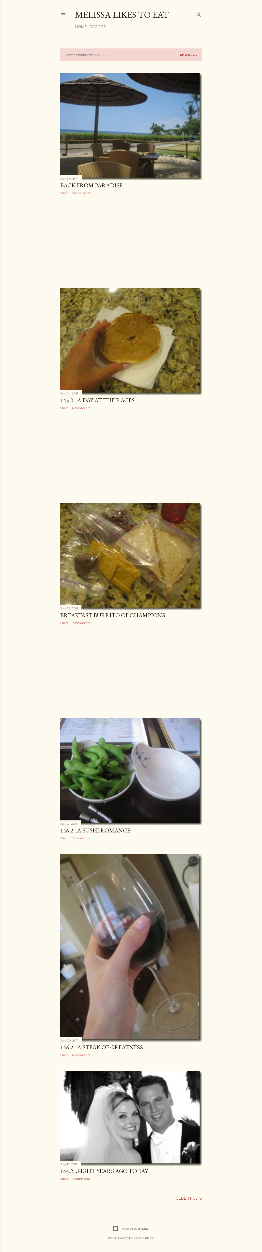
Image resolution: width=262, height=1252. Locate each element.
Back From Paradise (91, 185)
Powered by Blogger (131, 1229)
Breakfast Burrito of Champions (112, 615)
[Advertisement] (131, 241)
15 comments (81, 193)
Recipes (98, 27)
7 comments (81, 838)
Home (81, 27)
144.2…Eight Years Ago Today (104, 1171)
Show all (189, 55)
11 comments (81, 1178)
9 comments (81, 623)
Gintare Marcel (144, 1238)
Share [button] (64, 193)
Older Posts (189, 1198)
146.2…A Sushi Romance (95, 830)
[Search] (199, 13)
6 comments (81, 408)
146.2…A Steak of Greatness (101, 1047)
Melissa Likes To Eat (122, 14)
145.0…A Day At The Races (97, 400)
